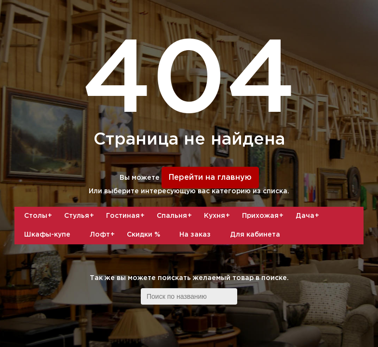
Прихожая (264, 216)
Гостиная (126, 216)
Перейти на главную (210, 177)
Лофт (103, 235)
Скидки (143, 235)
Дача (309, 216)
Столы (39, 216)
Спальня (175, 216)
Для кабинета (255, 235)
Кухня (218, 216)
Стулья (80, 216)
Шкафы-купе (47, 235)
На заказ (195, 235)
